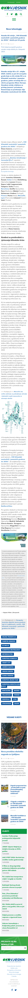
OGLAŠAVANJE (10, 2)
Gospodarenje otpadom (14, 966)
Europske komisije (7, 171)
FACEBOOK (7, 15)
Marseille (6, 699)
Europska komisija (9, 658)
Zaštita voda (14, 968)
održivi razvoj (8, 667)
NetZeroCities (6, 506)
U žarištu (14, 976)
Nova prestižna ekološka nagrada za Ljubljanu (12, 753)
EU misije (5, 645)
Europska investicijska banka (10, 685)
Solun (16, 703)
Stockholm (6, 703)
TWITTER (11, 15)
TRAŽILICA (21, 15)
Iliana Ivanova (7, 675)
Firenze (17, 695)
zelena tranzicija (9, 637)
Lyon (15, 699)
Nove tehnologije (14, 972)
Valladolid (6, 695)
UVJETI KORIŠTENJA (14, 984)
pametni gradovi (8, 641)
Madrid (17, 690)
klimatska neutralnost (11, 650)
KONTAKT (18, 2)
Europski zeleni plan (10, 680)
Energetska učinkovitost (14, 970)
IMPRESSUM (14, 980)
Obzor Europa (7, 671)
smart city (6, 662)
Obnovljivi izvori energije (14, 974)
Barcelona (6, 690)
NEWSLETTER (16, 15)
